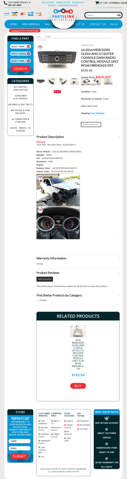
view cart (67, 439)
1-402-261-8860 (19, 3)
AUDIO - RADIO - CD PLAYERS (20, 129)
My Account (48, 2)
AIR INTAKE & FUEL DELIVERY (20, 112)
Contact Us (97, 24)
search (20, 68)
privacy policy (56, 428)
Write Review (44, 279)
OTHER (48, 36)
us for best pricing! (24, 30)
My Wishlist (78, 2)
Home (13, 24)
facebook (84, 421)
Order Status (63, 2)
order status (68, 426)
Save (58, 92)
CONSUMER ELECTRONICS (20, 97)
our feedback (42, 422)
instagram (84, 425)
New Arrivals (31, 24)
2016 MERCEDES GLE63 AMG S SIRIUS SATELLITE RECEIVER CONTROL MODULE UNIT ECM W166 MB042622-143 (78, 354)
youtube (83, 429)
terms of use (55, 435)
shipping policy (43, 435)
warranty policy (44, 442)
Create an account (68, 5)
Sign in (51, 5)
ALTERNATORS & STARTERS (20, 120)
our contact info (42, 450)
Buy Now (78, 386)
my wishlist (68, 432)
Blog (113, 24)
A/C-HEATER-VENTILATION (20, 88)
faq (42, 456)
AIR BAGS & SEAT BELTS (20, 104)
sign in (70, 421)
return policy (43, 428)
